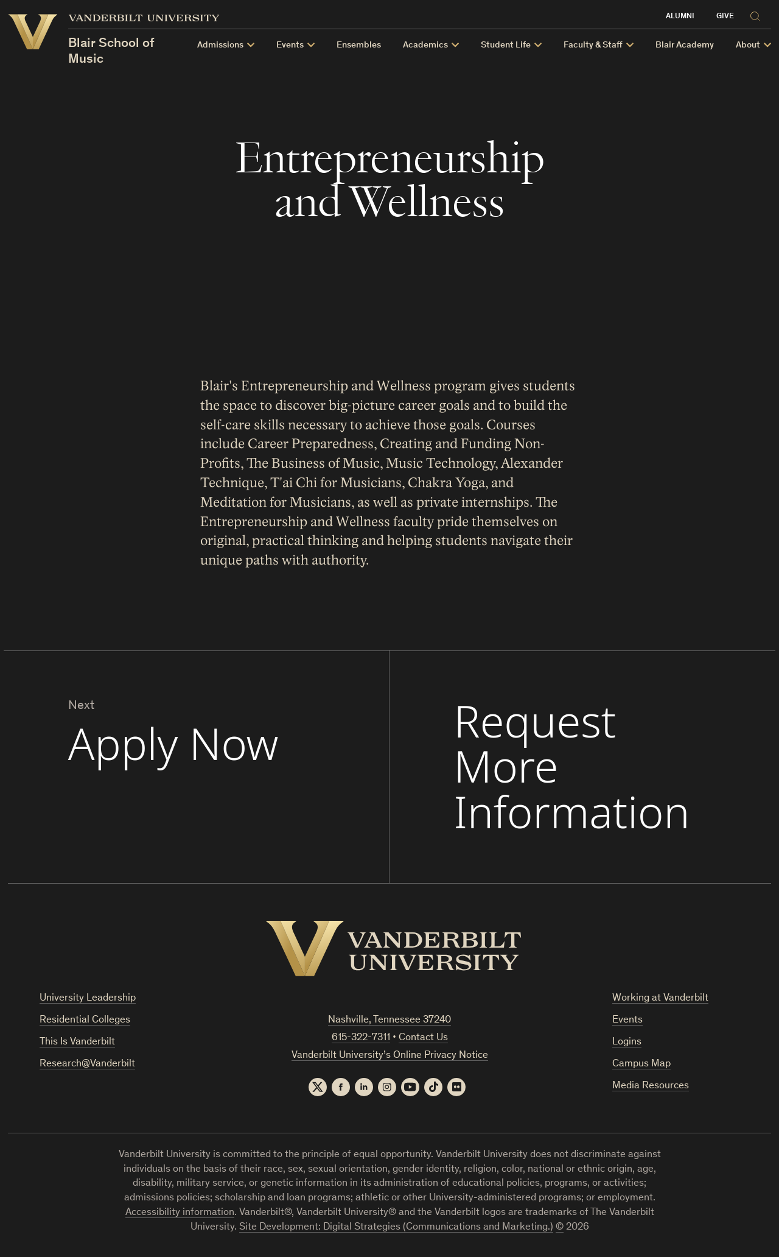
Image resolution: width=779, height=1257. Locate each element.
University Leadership (88, 998)
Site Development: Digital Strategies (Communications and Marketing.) (396, 1227)
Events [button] (290, 45)
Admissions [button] (220, 45)
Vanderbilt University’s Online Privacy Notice (390, 1056)
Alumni (680, 17)
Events (627, 1020)
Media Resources (650, 1086)
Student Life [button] (506, 45)
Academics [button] (425, 45)
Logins (626, 1042)
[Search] (757, 14)
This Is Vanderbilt (77, 1042)
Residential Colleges (85, 1020)
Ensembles (359, 45)
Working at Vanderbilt (660, 998)
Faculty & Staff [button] (593, 45)
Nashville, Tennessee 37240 (389, 1020)
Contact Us (423, 1038)
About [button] (748, 45)
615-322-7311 (361, 1038)
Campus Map (641, 1064)
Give (725, 17)
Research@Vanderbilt (87, 1064)
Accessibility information (179, 1213)
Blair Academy (684, 45)
